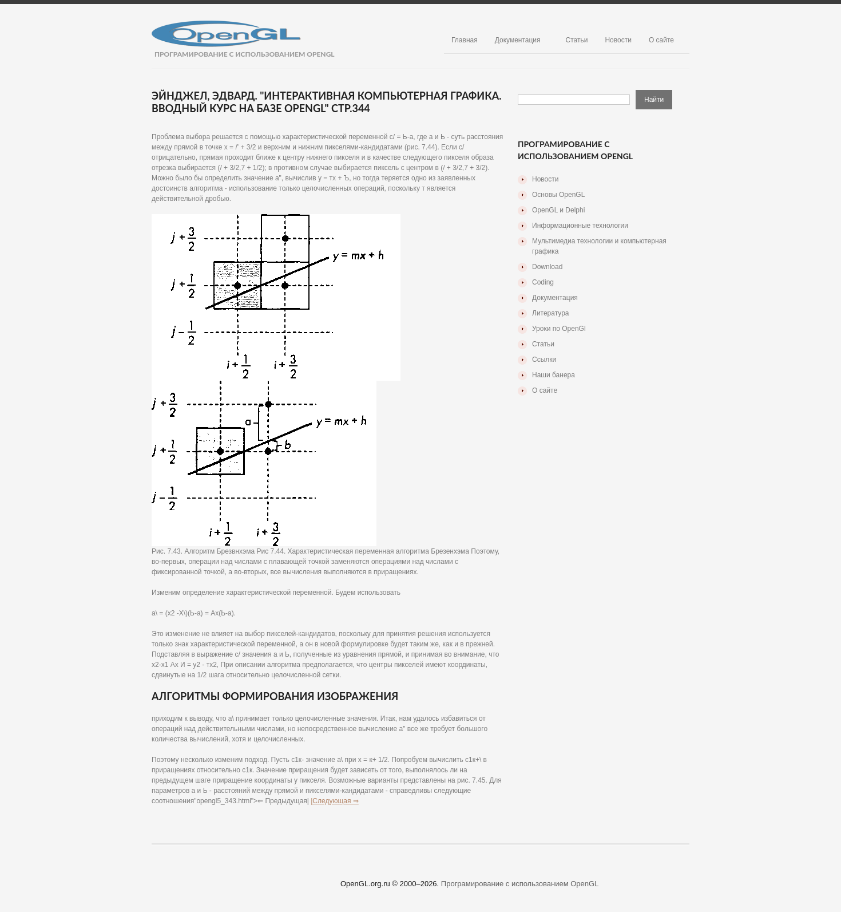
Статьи (577, 40)
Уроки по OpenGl (559, 329)
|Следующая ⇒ (335, 801)
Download (547, 267)
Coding (543, 282)
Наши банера (553, 375)
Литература (550, 313)
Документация (518, 40)
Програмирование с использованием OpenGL (520, 883)
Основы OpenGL (558, 195)
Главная (464, 40)
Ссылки (544, 360)
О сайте (661, 40)
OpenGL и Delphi (558, 210)
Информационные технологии (580, 226)
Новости (618, 40)
